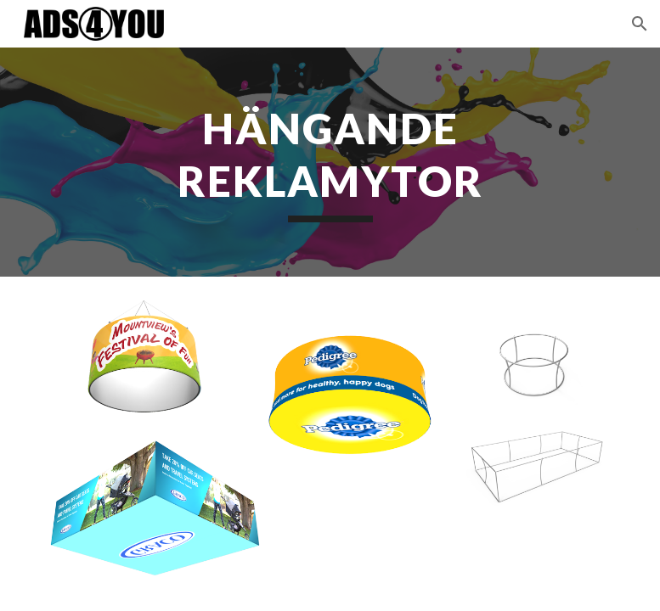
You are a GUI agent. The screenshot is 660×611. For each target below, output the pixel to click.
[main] (330, 162)
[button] (639, 23)
